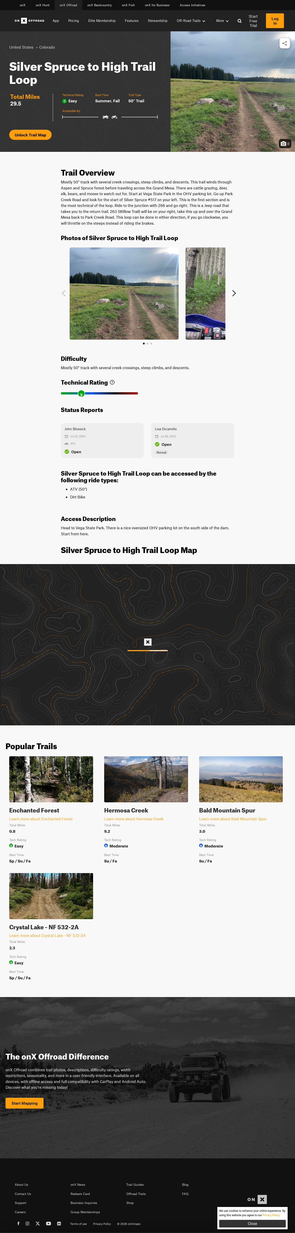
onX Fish (128, 5)
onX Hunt (43, 5)
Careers (20, 1212)
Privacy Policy (102, 1224)
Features (132, 20)
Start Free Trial (253, 21)
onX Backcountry (99, 5)
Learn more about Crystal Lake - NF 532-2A (47, 935)
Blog (185, 1184)
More (222, 20)
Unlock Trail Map (30, 134)
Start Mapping (25, 1103)
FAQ (185, 1194)
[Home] (29, 21)
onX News (78, 1184)
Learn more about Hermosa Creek (133, 818)
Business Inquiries (84, 1203)
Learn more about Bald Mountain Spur (233, 818)
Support (20, 1203)
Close (252, 1223)
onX (23, 5)
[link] (112, 381)
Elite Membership (102, 20)
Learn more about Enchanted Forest (41, 818)
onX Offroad (68, 5)
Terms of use (78, 1224)
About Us (21, 1184)
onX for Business (157, 5)
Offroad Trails (136, 1194)
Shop (130, 1203)
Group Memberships (85, 1212)
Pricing (73, 20)
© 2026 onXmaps (128, 1224)
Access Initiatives (192, 5)
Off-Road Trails (191, 20)
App (56, 20)
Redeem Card (80, 1194)
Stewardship (158, 20)
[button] (284, 43)
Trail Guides (135, 1184)
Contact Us (23, 1194)
